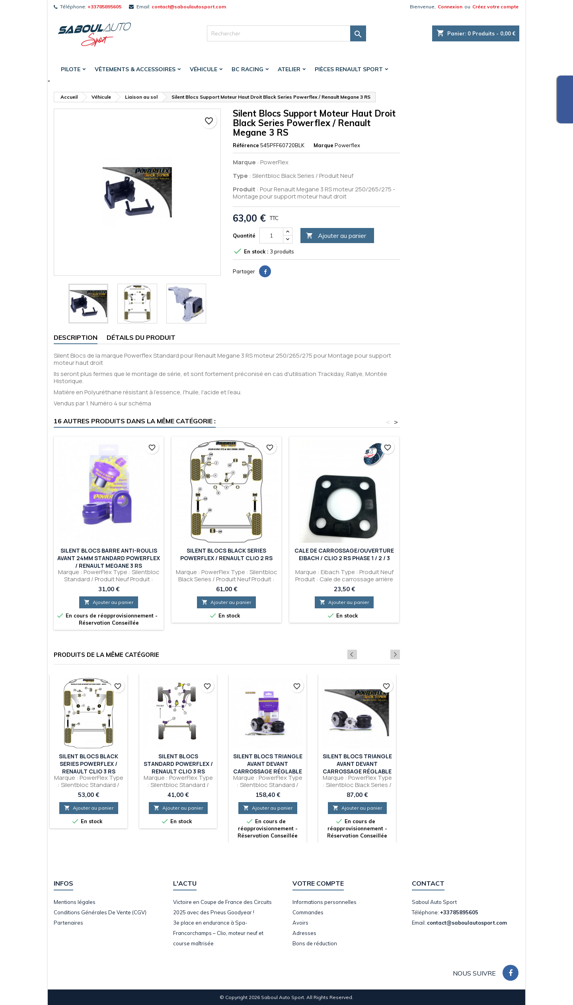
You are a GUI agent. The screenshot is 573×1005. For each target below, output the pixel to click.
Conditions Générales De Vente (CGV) (100, 912)
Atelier (289, 69)
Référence (246, 145)
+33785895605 (104, 7)
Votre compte (318, 883)
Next (395, 654)
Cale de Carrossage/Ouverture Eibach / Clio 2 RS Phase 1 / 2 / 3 (344, 554)
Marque (323, 145)
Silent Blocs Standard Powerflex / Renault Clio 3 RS (178, 763)
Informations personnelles (324, 902)
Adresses (304, 933)
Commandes (308, 912)
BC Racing (247, 69)
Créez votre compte (495, 7)
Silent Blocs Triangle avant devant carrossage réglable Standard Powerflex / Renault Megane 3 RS (267, 771)
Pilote (70, 69)
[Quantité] (271, 235)
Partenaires (68, 922)
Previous (384, 654)
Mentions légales (75, 902)
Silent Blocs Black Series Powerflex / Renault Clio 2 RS (226, 554)
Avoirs (300, 922)
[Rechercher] (286, 33)
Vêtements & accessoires (135, 69)
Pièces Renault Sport (349, 69)
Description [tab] (75, 337)
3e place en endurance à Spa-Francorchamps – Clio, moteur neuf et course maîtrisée (218, 933)
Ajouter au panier (336, 236)
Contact (428, 883)
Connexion (450, 7)
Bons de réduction (314, 943)
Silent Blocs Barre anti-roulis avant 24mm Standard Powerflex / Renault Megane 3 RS (108, 558)
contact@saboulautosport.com (189, 7)
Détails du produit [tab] (141, 337)
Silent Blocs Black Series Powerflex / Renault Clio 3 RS (88, 763)
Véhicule (203, 69)
